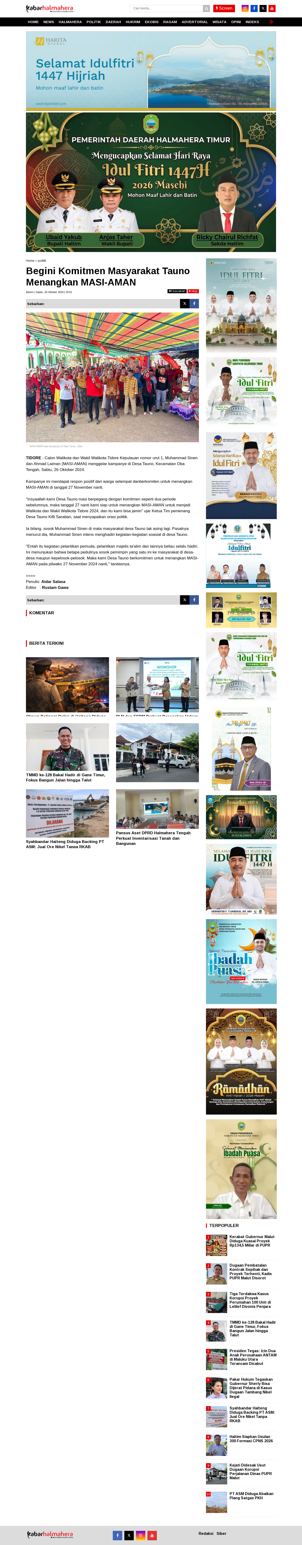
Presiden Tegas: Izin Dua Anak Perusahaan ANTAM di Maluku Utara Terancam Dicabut (253, 1357)
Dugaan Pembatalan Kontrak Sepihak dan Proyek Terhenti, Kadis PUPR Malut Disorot (251, 1271)
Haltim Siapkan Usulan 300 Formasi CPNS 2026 (251, 1439)
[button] (271, 19)
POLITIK (94, 22)
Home (30, 260)
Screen (224, 8)
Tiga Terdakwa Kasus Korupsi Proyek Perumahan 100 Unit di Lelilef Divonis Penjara (250, 1300)
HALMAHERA (70, 22)
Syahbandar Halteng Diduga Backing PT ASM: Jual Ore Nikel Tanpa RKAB (252, 1414)
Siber (221, 1534)
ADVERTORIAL (195, 22)
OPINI (236, 22)
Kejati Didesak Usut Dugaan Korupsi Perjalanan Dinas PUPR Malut (251, 1471)
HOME (33, 22)
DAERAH (113, 22)
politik (42, 260)
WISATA (219, 22)
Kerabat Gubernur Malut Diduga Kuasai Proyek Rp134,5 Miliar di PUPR (252, 1241)
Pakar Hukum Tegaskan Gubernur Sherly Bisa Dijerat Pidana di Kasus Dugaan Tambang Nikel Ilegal (251, 1388)
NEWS (48, 22)
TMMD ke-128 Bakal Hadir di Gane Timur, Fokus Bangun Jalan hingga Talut (253, 1328)
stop (193, 291)
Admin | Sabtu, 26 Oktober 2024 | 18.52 (49, 292)
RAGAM (170, 22)
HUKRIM (133, 22)
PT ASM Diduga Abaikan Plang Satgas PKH (251, 1496)
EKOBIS (152, 22)
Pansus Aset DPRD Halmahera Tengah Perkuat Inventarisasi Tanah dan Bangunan (153, 838)
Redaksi (206, 1534)
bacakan (177, 291)
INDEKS (252, 22)
